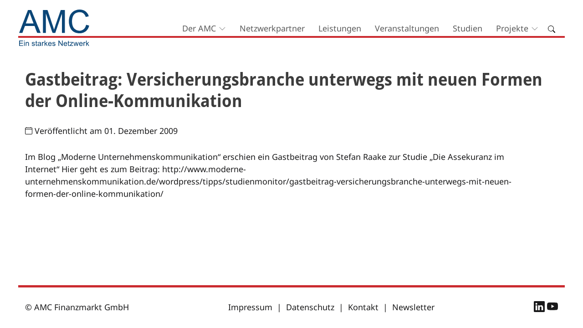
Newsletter (413, 307)
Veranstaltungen (407, 28)
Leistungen (339, 28)
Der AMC (199, 28)
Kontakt (363, 307)
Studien (467, 28)
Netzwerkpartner (272, 28)
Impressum (250, 307)
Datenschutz (310, 307)
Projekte (512, 28)
